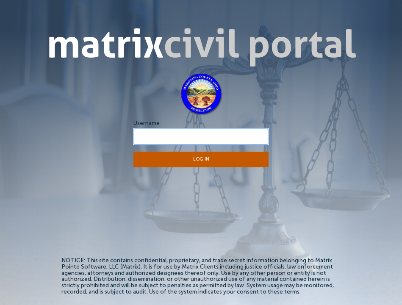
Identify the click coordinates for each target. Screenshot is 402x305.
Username (146, 123)
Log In (201, 159)
